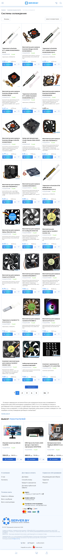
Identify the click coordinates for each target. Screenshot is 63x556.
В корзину (7, 64)
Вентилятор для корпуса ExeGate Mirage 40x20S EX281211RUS (11, 93)
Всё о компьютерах (8, 502)
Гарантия (45, 480)
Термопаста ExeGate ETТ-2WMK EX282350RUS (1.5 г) (10, 50)
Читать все (5, 414)
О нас (3, 477)
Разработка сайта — (26, 547)
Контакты (4, 480)
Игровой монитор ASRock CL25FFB (11, 444)
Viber (23, 543)
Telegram (30, 543)
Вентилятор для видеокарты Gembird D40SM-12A (49, 231)
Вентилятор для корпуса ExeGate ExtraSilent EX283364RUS (51, 93)
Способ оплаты (27, 480)
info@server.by (16, 538)
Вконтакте (40, 543)
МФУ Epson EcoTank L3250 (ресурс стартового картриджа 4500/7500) (34, 445)
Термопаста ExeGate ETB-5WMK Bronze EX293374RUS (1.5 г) (51, 187)
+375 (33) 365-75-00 (41, 505)
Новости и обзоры (7, 496)
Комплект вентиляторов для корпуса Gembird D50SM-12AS (10, 363)
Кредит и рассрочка (29, 483)
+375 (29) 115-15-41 (30, 505)
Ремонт (45, 483)
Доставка (25, 477)
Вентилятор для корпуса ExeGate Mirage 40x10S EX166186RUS (31, 49)
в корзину (10, 459)
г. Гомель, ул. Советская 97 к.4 (34, 494)
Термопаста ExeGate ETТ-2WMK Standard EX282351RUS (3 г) (29, 96)
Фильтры (5, 19)
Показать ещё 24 (31, 387)
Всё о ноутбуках (6, 499)
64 (45, 393)
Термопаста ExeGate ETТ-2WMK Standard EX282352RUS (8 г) (49, 50)
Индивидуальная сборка (51, 477)
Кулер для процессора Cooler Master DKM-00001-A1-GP (31, 140)
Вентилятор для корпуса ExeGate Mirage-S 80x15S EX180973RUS (11, 140)
